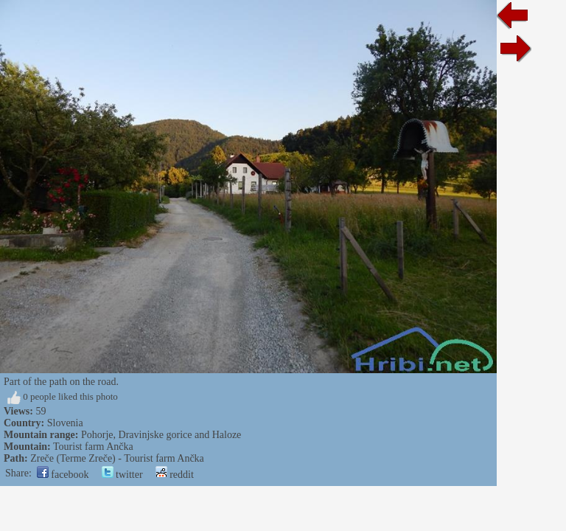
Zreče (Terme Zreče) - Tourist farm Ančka (117, 458)
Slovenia (65, 422)
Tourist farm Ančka (93, 446)
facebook (63, 474)
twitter (122, 474)
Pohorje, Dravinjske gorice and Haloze (161, 434)
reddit (175, 474)
